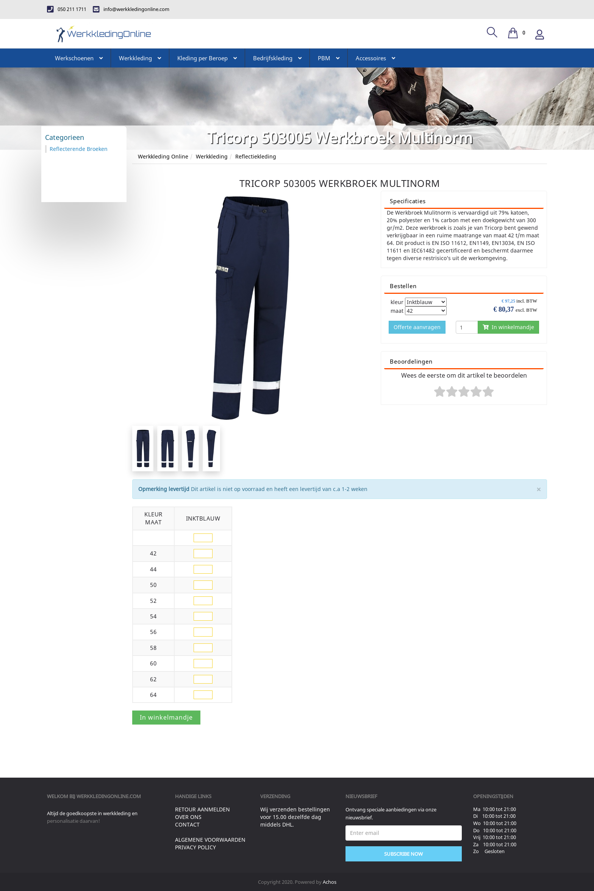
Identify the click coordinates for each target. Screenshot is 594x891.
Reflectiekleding (255, 156)
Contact (187, 824)
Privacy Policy (195, 847)
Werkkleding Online (163, 156)
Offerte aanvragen (417, 327)
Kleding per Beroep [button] (207, 58)
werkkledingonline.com (109, 796)
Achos (329, 881)
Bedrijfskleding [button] (277, 58)
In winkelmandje (508, 327)
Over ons (188, 816)
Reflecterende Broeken (79, 148)
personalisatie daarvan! (73, 820)
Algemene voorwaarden (210, 839)
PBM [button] (328, 58)
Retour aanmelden (202, 809)
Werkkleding (212, 156)
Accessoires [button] (375, 58)
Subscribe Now (403, 853)
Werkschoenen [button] (79, 58)
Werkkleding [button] (140, 58)
